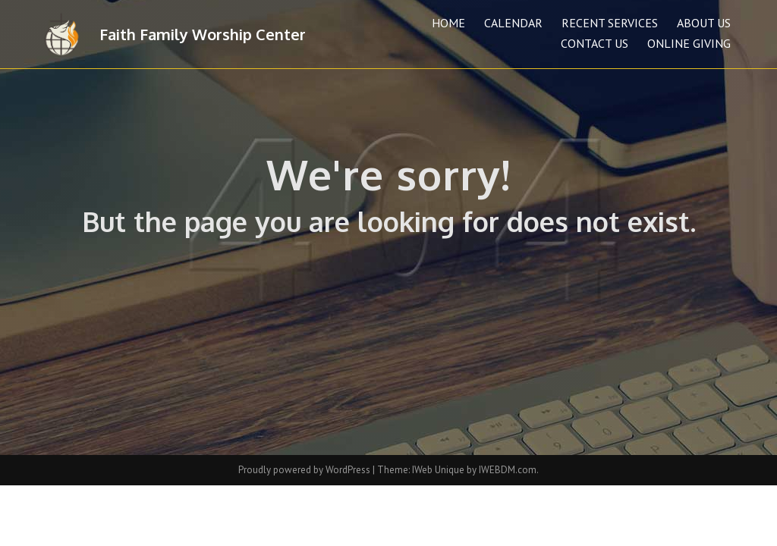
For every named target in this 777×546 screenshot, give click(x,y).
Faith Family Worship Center (202, 34)
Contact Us (594, 43)
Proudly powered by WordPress (305, 469)
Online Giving (689, 43)
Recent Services (610, 22)
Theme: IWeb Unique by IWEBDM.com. (458, 469)
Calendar (513, 22)
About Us (704, 22)
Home (448, 22)
